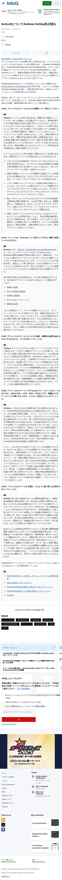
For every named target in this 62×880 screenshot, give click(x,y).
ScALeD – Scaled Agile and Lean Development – (37, 250)
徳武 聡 (8, 45)
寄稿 (3, 792)
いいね (17, 53)
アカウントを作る (8, 777)
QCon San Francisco (39, 793)
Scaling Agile (40, 624)
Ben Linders (10, 37)
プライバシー (5, 876)
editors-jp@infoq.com (38, 861)
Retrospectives (22, 620)
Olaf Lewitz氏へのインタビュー (19, 583)
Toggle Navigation (3, 3)
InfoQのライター (7, 795)
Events (4, 788)
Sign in (56, 3)
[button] (19, 719)
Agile (38, 610)
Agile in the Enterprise (10, 624)
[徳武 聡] (3, 45)
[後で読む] (47, 53)
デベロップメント (10, 648)
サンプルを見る (23, 689)
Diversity (5, 807)
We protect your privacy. (9, 724)
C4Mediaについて (8, 803)
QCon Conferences (8, 784)
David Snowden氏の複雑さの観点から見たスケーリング (30, 587)
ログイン (5, 781)
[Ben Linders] (3, 36)
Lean (51, 624)
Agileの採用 (35, 620)
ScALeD (10, 595)
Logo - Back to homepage (13, 3)
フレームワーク (27, 624)
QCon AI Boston (42, 786)
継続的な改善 (47, 620)
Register (47, 3)
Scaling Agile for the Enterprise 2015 (16, 86)
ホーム (4, 773)
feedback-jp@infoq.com (8, 861)
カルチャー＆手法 (7, 620)
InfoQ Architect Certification (41, 777)
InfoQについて (7, 799)
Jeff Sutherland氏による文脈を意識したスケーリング (28, 591)
